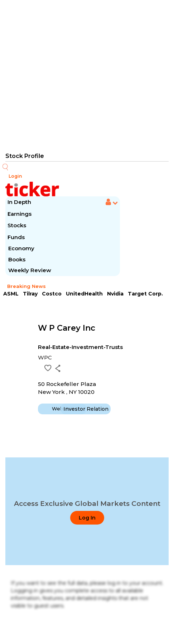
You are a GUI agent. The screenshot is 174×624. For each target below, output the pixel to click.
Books (16, 259)
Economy (21, 248)
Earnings (20, 213)
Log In (87, 517)
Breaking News (26, 286)
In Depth (19, 202)
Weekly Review (29, 270)
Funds (17, 237)
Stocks (17, 225)
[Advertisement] (87, 75)
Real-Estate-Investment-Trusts (80, 347)
